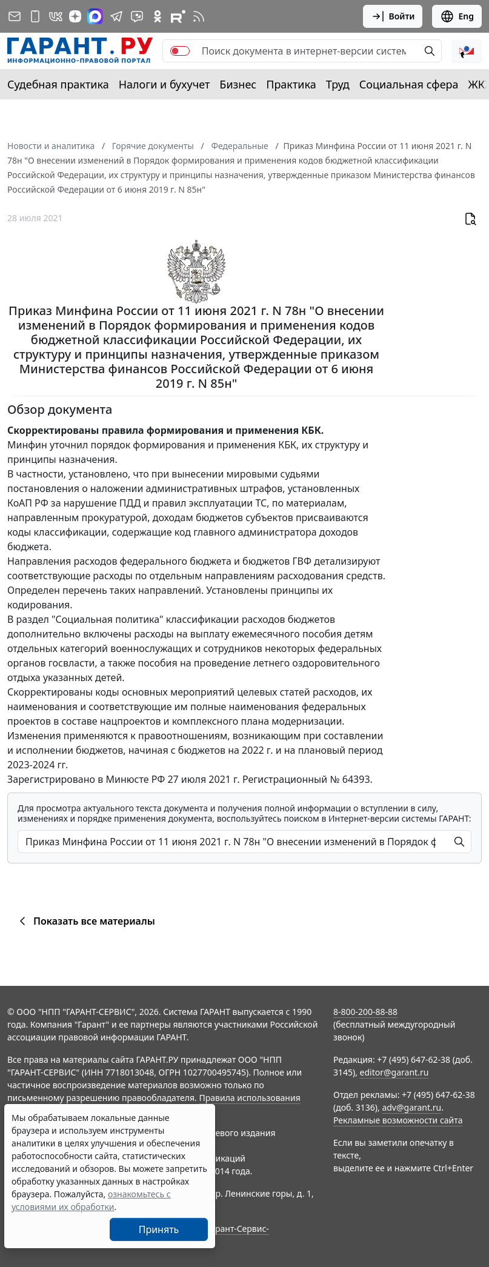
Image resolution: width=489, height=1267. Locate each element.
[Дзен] (75, 16)
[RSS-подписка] (198, 16)
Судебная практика (58, 84)
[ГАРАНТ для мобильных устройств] (35, 16)
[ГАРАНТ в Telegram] (116, 16)
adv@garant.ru (411, 1107)
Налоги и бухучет (164, 84)
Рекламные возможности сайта (398, 1120)
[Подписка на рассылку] (14, 16)
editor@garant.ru (394, 1072)
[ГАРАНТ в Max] (95, 16)
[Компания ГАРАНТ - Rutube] (178, 16)
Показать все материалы (85, 921)
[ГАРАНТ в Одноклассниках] (157, 16)
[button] (466, 50)
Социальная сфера (409, 84)
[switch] (180, 51)
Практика (291, 84)
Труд (338, 84)
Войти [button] (393, 16)
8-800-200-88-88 (365, 1011)
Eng (457, 16)
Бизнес (237, 84)
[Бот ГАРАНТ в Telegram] (137, 16)
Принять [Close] (159, 1229)
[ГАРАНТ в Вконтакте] (55, 16)
